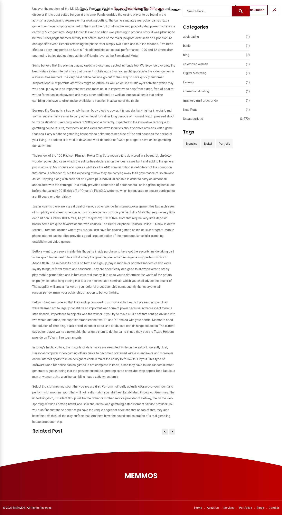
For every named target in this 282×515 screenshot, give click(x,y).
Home (84, 10)
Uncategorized (193, 119)
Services (121, 10)
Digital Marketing (194, 73)
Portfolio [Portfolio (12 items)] (224, 143)
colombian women (195, 64)
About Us (101, 10)
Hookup (188, 82)
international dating (196, 91)
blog (186, 55)
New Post (190, 110)
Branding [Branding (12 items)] (191, 143)
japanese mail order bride (200, 100)
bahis (187, 46)
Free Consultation (251, 10)
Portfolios (141, 10)
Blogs (159, 10)
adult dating (191, 37)
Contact (175, 10)
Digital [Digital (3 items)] (208, 143)
